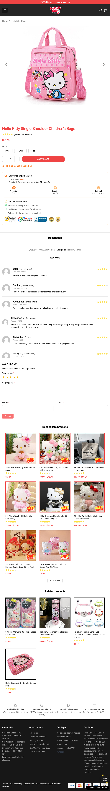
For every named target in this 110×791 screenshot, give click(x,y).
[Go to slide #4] (62, 111)
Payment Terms (63, 737)
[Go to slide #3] (48, 111)
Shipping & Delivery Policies (68, 733)
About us (34, 733)
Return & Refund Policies (67, 740)
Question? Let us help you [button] (97, 788)
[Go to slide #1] (19, 111)
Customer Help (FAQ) (66, 748)
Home (5, 21)
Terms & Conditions (38, 737)
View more (55, 581)
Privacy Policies (36, 740)
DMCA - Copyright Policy (40, 744)
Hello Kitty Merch (19, 21)
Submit (8, 416)
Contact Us (62, 744)
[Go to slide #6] (90, 111)
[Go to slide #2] (33, 111)
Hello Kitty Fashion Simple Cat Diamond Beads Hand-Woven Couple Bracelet (89, 634)
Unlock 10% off (105, 779)
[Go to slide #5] (76, 111)
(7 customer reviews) (23, 135)
